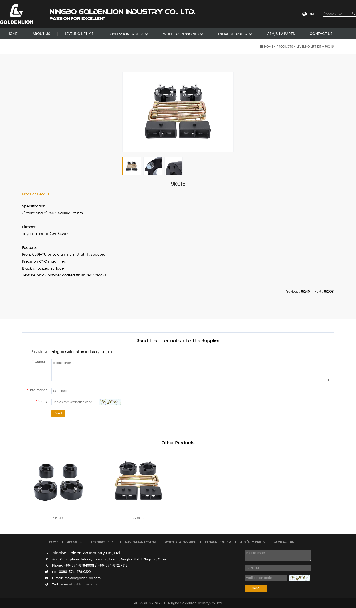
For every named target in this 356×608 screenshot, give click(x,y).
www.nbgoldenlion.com (79, 584)
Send (58, 413)
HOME (12, 34)
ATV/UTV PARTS (281, 34)
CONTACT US (321, 34)
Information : (38, 390)
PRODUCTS (285, 46)
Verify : (42, 401)
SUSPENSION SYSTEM (128, 34)
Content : (40, 361)
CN (311, 14)
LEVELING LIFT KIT (79, 34)
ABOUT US (41, 34)
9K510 (305, 291)
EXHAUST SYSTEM (235, 34)
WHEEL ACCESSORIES (183, 34)
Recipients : (40, 351)
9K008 (329, 291)
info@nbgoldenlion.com (82, 578)
